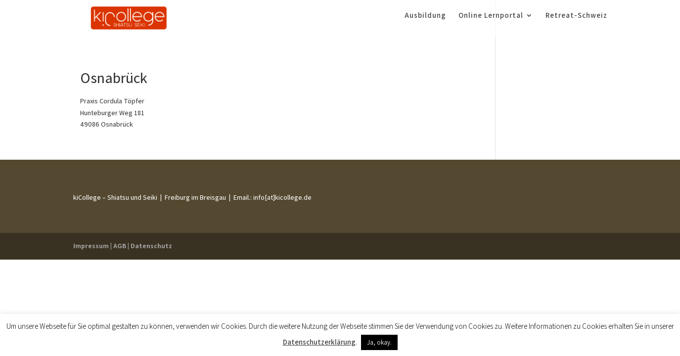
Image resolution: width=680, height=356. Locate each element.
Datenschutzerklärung (319, 342)
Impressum (91, 245)
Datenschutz (151, 245)
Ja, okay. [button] (379, 342)
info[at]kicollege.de (282, 197)
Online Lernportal (490, 21)
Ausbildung (425, 21)
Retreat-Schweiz (576, 21)
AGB (119, 245)
